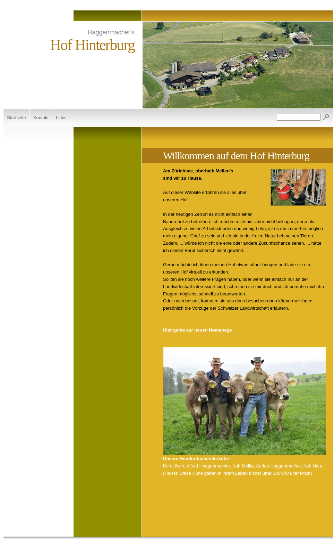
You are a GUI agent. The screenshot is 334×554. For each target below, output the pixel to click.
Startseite (16, 117)
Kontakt (41, 117)
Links (61, 117)
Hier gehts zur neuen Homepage (197, 330)
